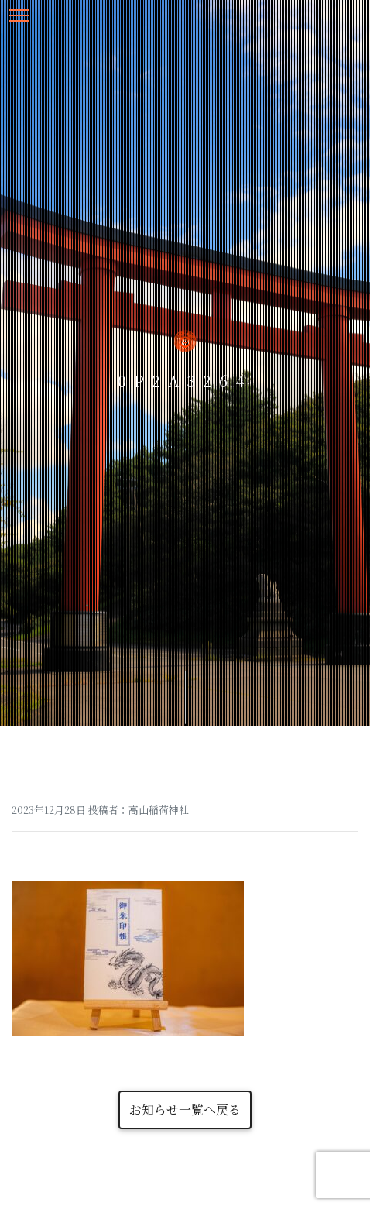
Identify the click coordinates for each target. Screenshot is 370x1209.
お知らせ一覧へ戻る (185, 1109)
